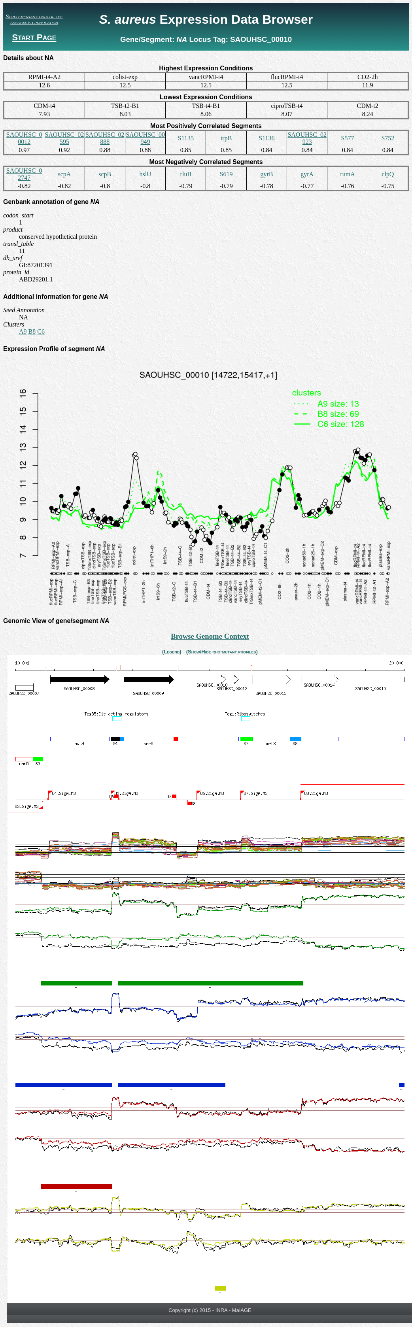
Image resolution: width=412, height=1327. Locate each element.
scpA (64, 174)
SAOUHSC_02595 (64, 138)
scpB (104, 174)
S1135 (186, 138)
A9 (23, 331)
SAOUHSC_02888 (105, 138)
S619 (226, 174)
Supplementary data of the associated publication (34, 19)
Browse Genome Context (210, 636)
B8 (32, 331)
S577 (347, 138)
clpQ (388, 174)
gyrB (266, 174)
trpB (226, 138)
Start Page (34, 37)
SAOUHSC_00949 (145, 138)
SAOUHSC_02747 (24, 174)
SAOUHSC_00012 (24, 138)
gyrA (307, 174)
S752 (387, 138)
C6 (41, 331)
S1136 (266, 138)
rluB (185, 174)
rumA (347, 174)
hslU (145, 174)
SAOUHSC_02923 (307, 138)
